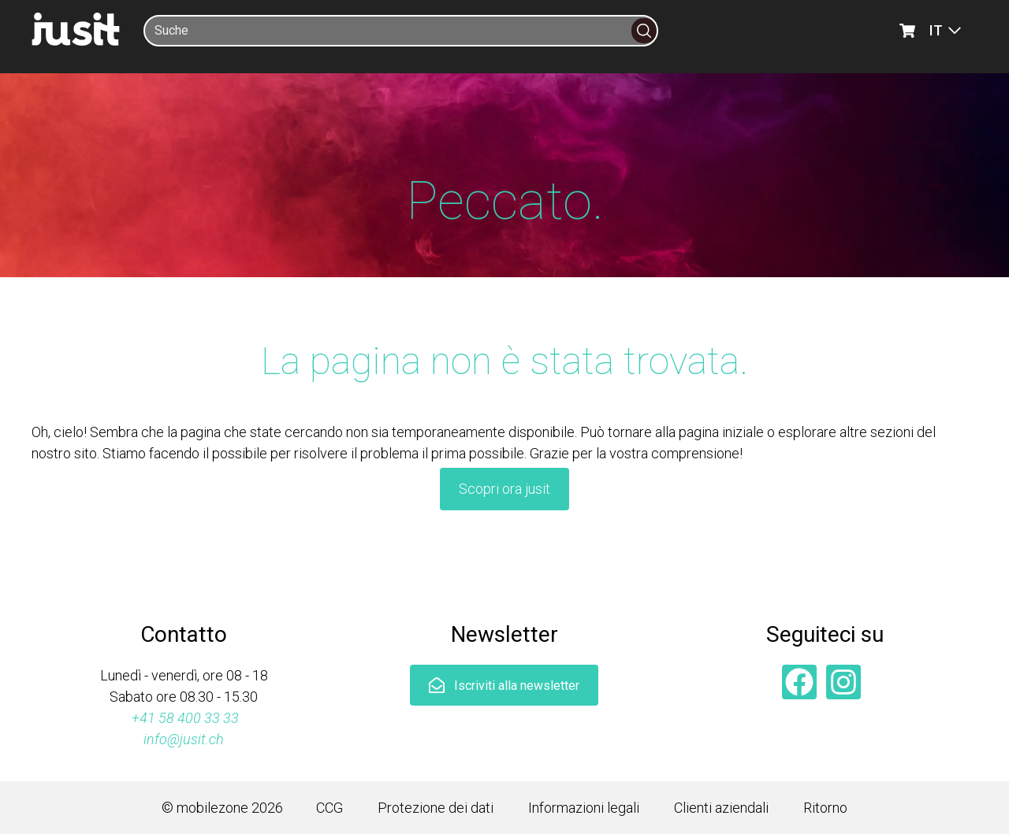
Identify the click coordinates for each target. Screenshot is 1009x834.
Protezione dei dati (435, 807)
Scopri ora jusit (504, 488)
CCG (329, 807)
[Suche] (388, 30)
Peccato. (505, 201)
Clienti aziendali (721, 807)
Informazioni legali (583, 807)
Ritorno (825, 807)
